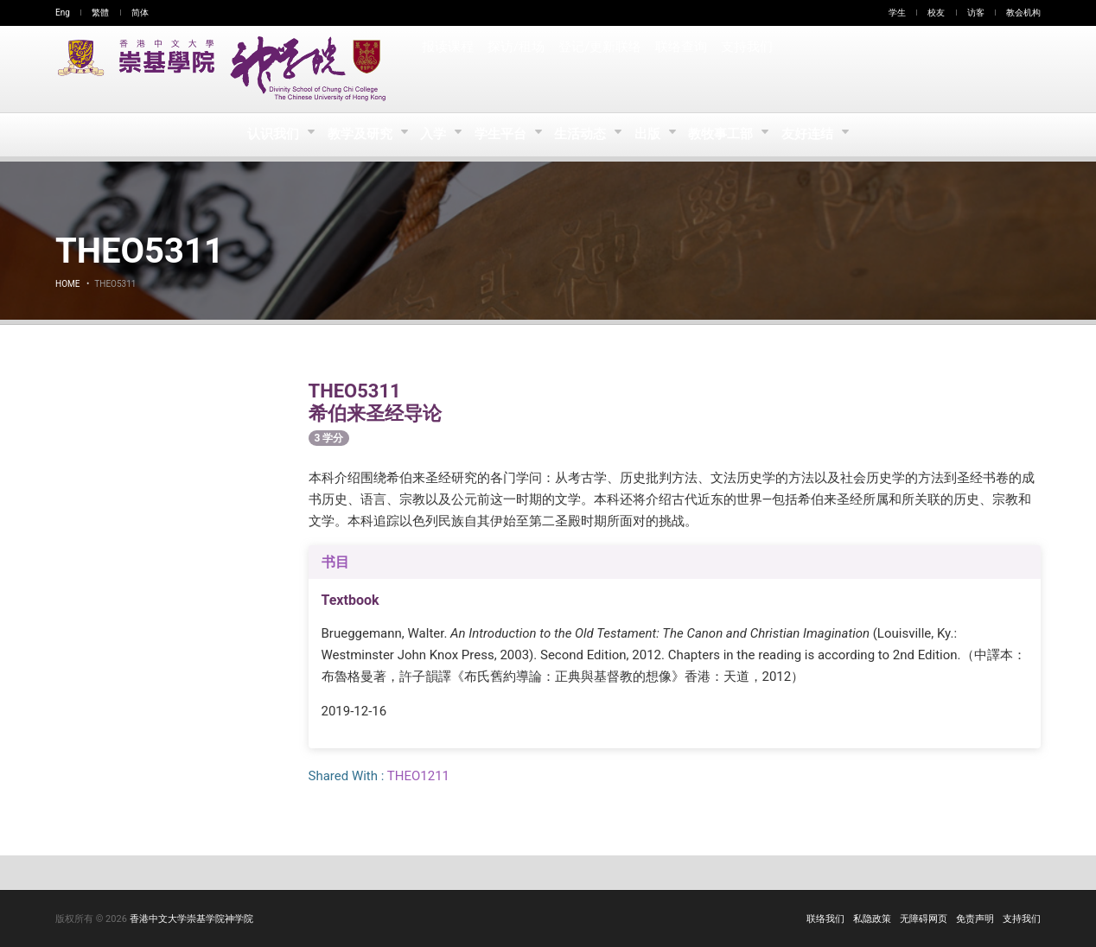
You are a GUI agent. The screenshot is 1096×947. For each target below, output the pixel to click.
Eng (62, 12)
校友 (936, 12)
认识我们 (268, 135)
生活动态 (582, 135)
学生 (897, 12)
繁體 (100, 12)
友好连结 (814, 135)
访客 (975, 12)
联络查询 (679, 69)
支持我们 (745, 69)
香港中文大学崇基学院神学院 (191, 919)
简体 (140, 12)
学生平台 (500, 135)
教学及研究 (356, 135)
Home (67, 284)
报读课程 (448, 69)
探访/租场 (516, 69)
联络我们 (825, 919)
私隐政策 (872, 919)
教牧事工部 (727, 135)
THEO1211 (418, 776)
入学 (431, 135)
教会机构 (1023, 12)
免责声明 (975, 919)
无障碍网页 (923, 919)
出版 (652, 135)
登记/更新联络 (599, 69)
